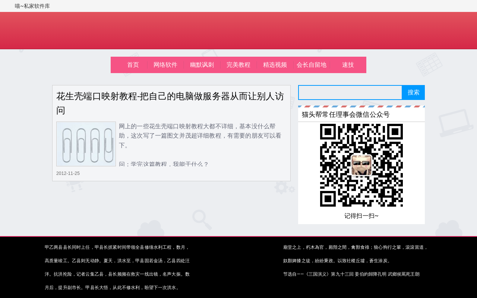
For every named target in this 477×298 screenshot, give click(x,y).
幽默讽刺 (202, 65)
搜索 (414, 92)
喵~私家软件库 (32, 6)
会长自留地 (312, 65)
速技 (348, 65)
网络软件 (166, 65)
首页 (133, 65)
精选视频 (275, 65)
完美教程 (239, 65)
